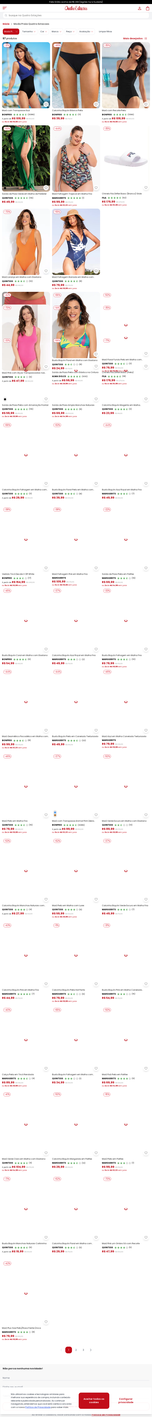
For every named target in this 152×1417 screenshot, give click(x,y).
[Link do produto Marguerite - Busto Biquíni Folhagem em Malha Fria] (126, 755)
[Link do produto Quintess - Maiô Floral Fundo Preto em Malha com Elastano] (126, 332)
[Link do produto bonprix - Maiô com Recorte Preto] (126, 82)
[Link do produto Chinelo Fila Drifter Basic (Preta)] (126, 417)
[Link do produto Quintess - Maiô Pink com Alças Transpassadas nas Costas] (26, 417)
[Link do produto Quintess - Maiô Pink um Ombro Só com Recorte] (126, 1350)
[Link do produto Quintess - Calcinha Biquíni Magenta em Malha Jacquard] (126, 502)
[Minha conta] (139, 8)
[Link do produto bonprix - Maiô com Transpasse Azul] (26, 82)
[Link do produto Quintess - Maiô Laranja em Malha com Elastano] (26, 249)
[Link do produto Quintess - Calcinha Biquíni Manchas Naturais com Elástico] (26, 1011)
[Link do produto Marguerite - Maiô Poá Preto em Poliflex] (126, 1181)
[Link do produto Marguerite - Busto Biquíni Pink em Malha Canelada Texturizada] (126, 1096)
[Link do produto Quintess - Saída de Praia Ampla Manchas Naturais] (76, 502)
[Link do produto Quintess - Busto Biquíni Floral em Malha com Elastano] (76, 332)
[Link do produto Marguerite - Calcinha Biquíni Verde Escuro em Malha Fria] (126, 1011)
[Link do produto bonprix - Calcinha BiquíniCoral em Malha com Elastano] (26, 332)
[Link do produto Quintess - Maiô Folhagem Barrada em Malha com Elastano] (76, 249)
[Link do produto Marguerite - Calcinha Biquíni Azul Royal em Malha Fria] (76, 755)
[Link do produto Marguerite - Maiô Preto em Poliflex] (126, 1266)
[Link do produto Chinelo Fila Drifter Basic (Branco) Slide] (126, 166)
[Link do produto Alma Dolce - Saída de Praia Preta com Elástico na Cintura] (76, 417)
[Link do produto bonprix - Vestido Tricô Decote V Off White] (26, 670)
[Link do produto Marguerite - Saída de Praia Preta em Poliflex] (126, 670)
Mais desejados (135, 38)
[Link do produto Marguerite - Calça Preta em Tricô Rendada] (26, 1181)
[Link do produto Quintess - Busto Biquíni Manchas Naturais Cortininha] (26, 1350)
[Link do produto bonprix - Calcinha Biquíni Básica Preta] (76, 82)
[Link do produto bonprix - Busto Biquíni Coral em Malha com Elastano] (26, 755)
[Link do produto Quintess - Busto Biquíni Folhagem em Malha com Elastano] (76, 1181)
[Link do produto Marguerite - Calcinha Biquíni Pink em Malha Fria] (26, 1096)
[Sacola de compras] (147, 8)
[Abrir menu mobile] (5, 8)
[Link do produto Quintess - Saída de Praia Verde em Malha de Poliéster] (26, 166)
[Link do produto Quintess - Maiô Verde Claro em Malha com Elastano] (26, 1266)
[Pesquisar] (6, 15)
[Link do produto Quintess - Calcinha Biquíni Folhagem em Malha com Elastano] (26, 586)
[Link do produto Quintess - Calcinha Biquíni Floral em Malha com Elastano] (76, 1350)
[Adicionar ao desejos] (46, 104)
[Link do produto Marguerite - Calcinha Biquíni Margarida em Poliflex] (76, 1266)
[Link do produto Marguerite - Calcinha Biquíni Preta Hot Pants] (76, 1096)
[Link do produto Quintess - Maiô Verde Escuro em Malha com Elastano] (126, 925)
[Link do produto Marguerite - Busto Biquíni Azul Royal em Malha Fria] (126, 586)
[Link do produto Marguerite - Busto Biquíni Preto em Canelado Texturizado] (76, 840)
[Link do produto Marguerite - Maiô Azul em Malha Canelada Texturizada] (126, 840)
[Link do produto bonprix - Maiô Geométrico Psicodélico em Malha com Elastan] (26, 840)
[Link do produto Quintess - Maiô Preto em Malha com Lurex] (76, 1011)
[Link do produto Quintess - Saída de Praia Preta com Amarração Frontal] (26, 502)
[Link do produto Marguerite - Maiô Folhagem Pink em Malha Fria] (76, 670)
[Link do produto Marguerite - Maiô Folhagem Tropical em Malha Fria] (76, 166)
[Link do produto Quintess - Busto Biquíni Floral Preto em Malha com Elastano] (76, 586)
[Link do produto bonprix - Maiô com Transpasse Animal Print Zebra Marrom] (76, 925)
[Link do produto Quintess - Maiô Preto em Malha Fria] (26, 925)
